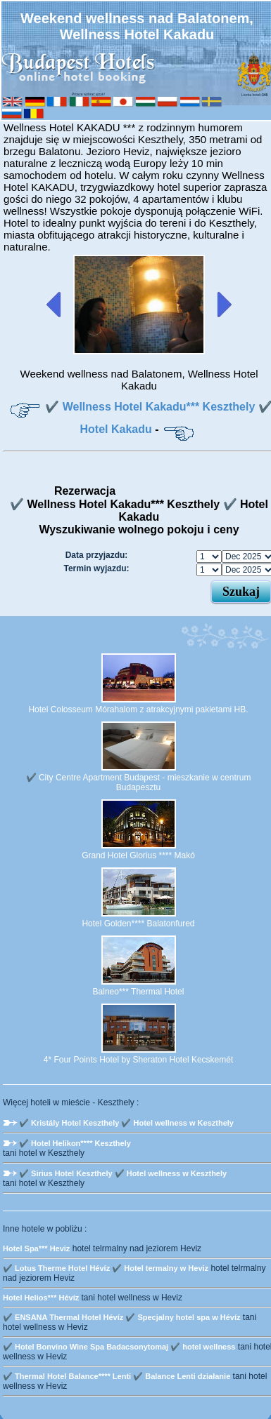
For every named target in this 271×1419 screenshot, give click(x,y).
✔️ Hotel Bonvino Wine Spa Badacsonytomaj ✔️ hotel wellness (119, 1347)
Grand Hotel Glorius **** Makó (138, 855)
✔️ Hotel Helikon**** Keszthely (75, 1143)
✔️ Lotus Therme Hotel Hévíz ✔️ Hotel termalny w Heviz (105, 1268)
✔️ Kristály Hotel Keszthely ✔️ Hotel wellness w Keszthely (126, 1123)
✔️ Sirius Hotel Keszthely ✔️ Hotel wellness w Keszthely (123, 1173)
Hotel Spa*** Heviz (36, 1248)
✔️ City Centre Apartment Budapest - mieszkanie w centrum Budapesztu (138, 782)
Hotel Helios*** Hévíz (41, 1297)
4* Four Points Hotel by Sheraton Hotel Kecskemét (138, 1060)
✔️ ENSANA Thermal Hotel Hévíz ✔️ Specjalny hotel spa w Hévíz (122, 1317)
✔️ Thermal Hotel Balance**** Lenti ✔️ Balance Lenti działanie (116, 1376)
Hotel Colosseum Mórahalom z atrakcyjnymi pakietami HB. (138, 709)
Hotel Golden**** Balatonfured (138, 923)
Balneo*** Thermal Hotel (138, 992)
